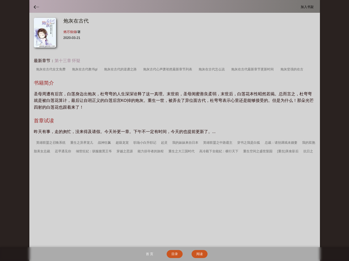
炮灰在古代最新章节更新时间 (253, 69)
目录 (174, 254)
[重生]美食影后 (288, 151)
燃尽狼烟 (70, 32)
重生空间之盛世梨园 (257, 151)
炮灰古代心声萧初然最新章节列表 (168, 69)
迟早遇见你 (63, 151)
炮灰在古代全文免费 (51, 69)
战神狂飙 (104, 142)
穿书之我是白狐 (248, 142)
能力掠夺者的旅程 (151, 151)
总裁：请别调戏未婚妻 (281, 142)
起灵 (164, 142)
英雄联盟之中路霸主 (217, 142)
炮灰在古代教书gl (85, 69)
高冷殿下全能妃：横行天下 (218, 151)
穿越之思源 (125, 151)
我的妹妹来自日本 (185, 142)
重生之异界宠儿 (81, 142)
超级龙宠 (122, 142)
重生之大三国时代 (181, 151)
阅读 (199, 254)
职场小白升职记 (144, 142)
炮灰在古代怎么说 (213, 69)
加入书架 (308, 6)
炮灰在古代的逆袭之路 (121, 69)
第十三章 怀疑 (68, 60)
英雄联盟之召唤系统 (51, 142)
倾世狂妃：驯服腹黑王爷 (94, 151)
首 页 (149, 254)
